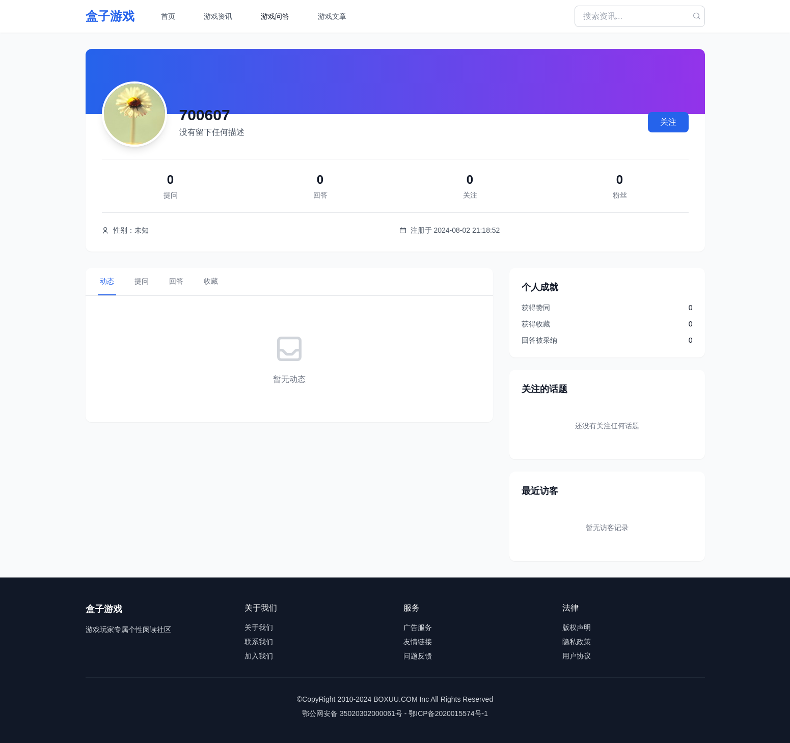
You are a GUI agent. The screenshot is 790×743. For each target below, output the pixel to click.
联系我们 (258, 642)
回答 (176, 281)
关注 (668, 122)
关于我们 (258, 627)
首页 (168, 16)
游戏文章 (332, 16)
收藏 (211, 281)
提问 (141, 281)
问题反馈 (417, 656)
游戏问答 (275, 16)
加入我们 (258, 656)
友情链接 (417, 642)
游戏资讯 (218, 16)
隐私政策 (576, 642)
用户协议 (576, 656)
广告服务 (417, 627)
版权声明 (576, 627)
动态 (107, 281)
